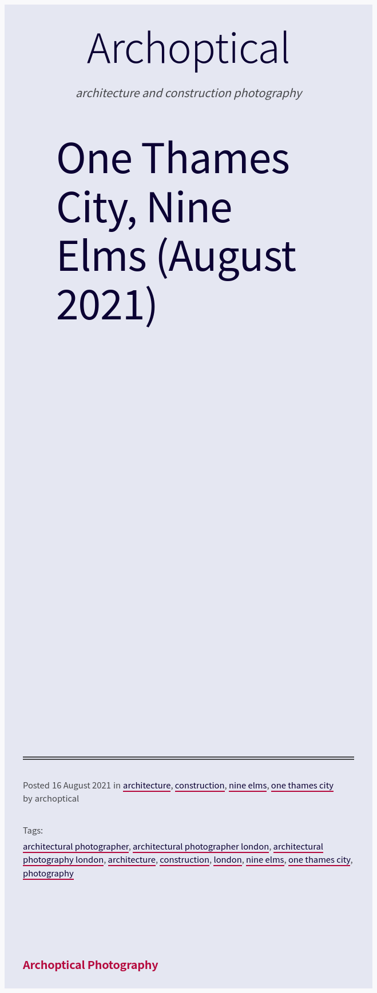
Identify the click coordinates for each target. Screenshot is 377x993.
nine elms (248, 785)
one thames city (302, 785)
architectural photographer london (201, 846)
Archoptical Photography (90, 964)
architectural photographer (76, 846)
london (227, 859)
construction (200, 785)
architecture (146, 785)
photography (48, 873)
